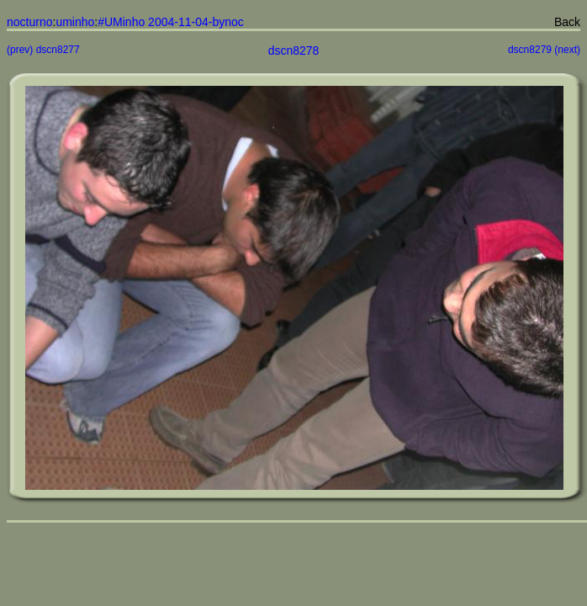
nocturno (29, 22)
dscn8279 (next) (544, 50)
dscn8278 (294, 50)
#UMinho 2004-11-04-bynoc (171, 22)
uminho (75, 22)
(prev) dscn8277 (43, 50)
